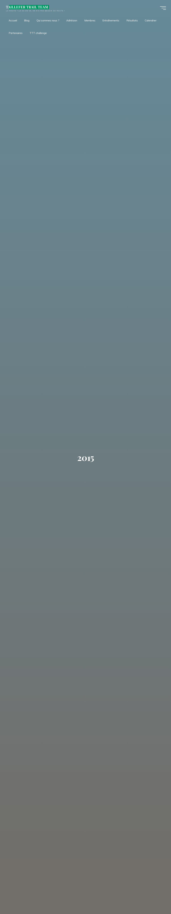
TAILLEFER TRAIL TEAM (27, 7)
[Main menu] (163, 8)
